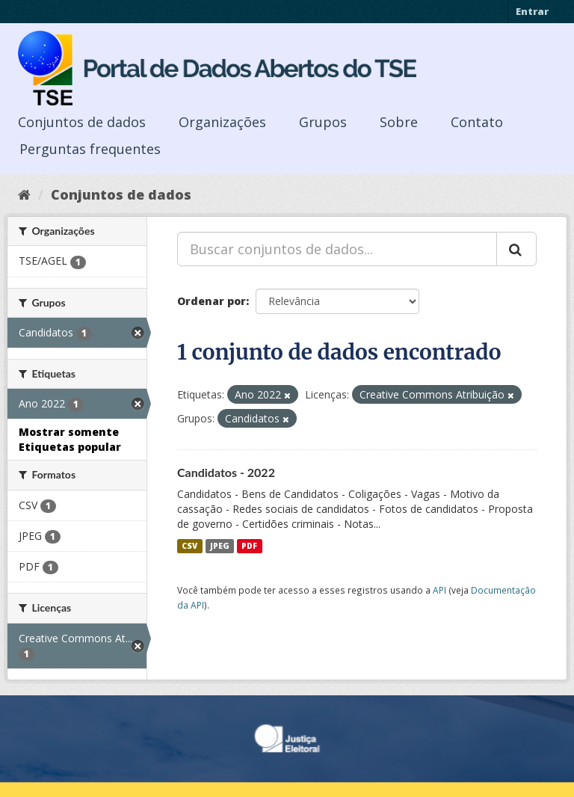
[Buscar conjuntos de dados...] (337, 249)
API (439, 590)
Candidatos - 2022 (226, 472)
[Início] (24, 194)
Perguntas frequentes (90, 149)
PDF (249, 546)
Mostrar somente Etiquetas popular (70, 439)
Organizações (222, 122)
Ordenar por (211, 301)
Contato (477, 122)
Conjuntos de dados (82, 122)
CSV (189, 546)
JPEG (219, 546)
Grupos (323, 122)
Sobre (399, 122)
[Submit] (516, 249)
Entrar (532, 11)
